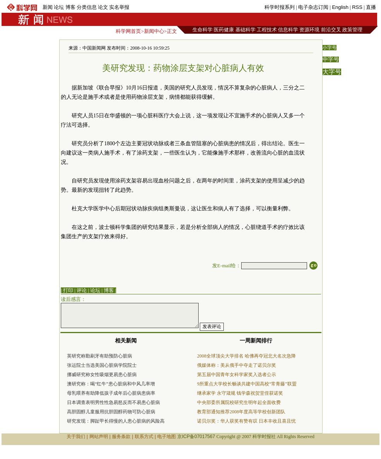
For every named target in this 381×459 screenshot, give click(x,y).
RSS (357, 7)
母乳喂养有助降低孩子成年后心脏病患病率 (111, 393)
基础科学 (245, 30)
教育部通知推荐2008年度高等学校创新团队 (241, 411)
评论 (82, 290)
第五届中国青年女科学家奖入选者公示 (236, 374)
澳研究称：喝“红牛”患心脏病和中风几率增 (111, 384)
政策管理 (352, 30)
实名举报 (119, 7)
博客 (70, 7)
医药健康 (224, 30)
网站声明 (98, 436)
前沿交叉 (331, 30)
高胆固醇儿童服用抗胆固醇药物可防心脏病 (111, 411)
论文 (103, 7)
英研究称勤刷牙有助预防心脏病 (99, 356)
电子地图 (166, 436)
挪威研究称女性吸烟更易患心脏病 (102, 374)
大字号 (332, 72)
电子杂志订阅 (313, 7)
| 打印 (67, 290)
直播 (371, 7)
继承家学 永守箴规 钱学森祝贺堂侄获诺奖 (240, 393)
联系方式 (144, 436)
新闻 (48, 7)
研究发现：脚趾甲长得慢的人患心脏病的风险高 (116, 421)
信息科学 (288, 30)
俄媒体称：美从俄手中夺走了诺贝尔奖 (236, 365)
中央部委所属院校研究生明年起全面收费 (239, 402)
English (340, 7)
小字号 (329, 47)
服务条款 (121, 436)
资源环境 (309, 30)
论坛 (59, 7)
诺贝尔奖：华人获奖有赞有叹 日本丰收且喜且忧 (246, 421)
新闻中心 (154, 31)
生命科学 (202, 30)
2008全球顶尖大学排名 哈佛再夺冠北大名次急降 (246, 356)
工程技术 (267, 30)
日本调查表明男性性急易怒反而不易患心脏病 (113, 402)
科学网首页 (128, 31)
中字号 (331, 59)
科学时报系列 (279, 7)
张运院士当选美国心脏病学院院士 (102, 365)
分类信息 (87, 7)
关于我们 (76, 436)
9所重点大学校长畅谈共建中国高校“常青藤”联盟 (247, 384)
